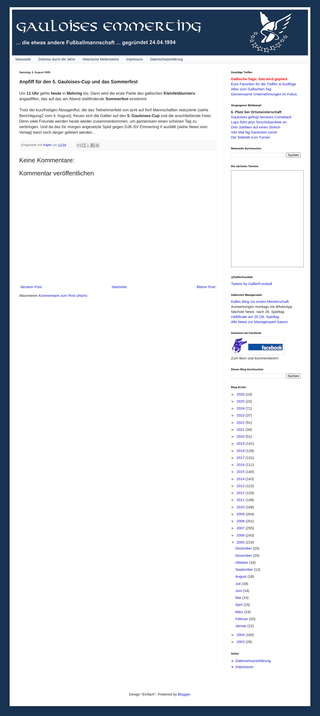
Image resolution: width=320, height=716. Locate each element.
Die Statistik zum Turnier (250, 137)
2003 (241, 642)
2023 (241, 415)
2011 (241, 500)
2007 (241, 528)
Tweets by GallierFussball (251, 284)
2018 (241, 451)
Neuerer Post (31, 287)
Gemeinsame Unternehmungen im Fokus (264, 94)
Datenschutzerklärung (166, 59)
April (239, 605)
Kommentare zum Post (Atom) (63, 295)
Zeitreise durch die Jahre (56, 59)
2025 (241, 401)
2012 (241, 493)
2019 (241, 443)
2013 (241, 486)
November (244, 555)
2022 (241, 422)
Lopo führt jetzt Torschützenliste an (259, 122)
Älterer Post (206, 287)
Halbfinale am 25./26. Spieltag (255, 317)
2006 (241, 535)
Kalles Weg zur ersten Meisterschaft (260, 301)
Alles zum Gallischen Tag (251, 89)
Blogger (184, 694)
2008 (241, 521)
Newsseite (23, 59)
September (244, 569)
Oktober (242, 562)
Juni (239, 591)
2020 (241, 436)
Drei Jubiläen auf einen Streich (255, 127)
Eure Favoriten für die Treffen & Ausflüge (263, 84)
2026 (241, 394)
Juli (238, 584)
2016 (241, 465)
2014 (241, 479)
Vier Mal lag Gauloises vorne (254, 132)
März (239, 612)
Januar (241, 626)
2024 (241, 408)
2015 (241, 472)
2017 (241, 458)
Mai (238, 598)
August (241, 576)
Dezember (244, 548)
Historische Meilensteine (101, 59)
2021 (241, 429)
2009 (241, 514)
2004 (241, 635)
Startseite (119, 287)
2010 (241, 507)
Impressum (134, 59)
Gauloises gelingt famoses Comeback (261, 117)
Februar (242, 619)
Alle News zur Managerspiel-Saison (259, 322)
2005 (241, 542)
